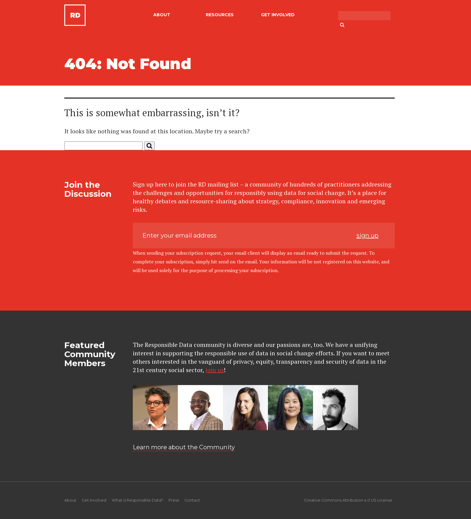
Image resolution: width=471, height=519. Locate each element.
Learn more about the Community (184, 447)
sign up (367, 235)
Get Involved (278, 14)
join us (214, 370)
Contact (192, 500)
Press (174, 500)
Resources (220, 14)
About (161, 14)
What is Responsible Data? (137, 500)
